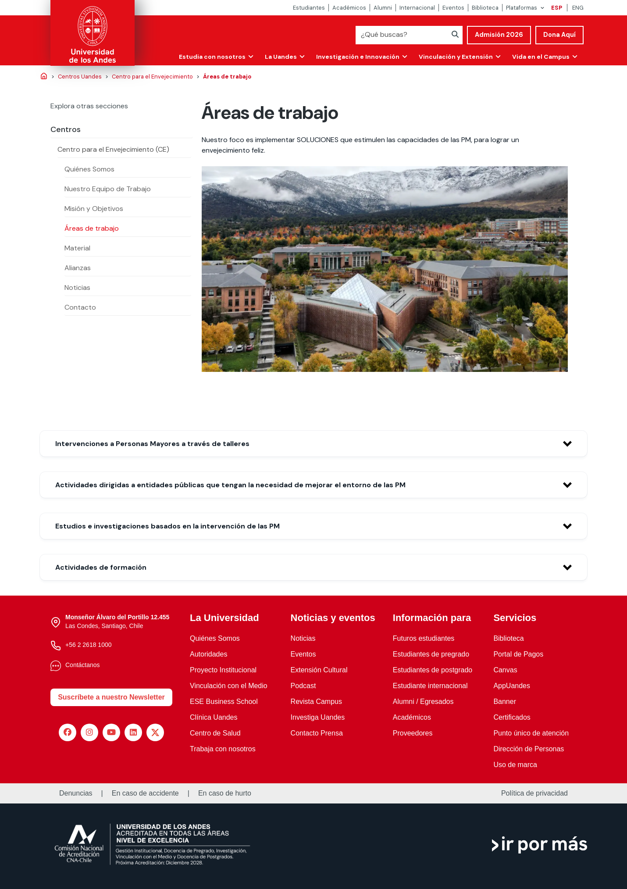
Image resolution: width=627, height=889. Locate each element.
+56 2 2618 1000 (88, 644)
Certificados (511, 717)
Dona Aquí (559, 35)
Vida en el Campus (540, 56)
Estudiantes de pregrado (431, 654)
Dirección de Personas (528, 749)
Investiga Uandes (318, 717)
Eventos (453, 7)
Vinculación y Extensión (454, 56)
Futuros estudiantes (424, 638)
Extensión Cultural (319, 670)
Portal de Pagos (518, 654)
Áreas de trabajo (91, 228)
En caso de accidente (145, 793)
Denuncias (76, 793)
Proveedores (413, 733)
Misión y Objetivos (93, 208)
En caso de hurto (224, 793)
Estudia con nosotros (208, 56)
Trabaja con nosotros (223, 749)
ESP (556, 7)
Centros (65, 129)
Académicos (349, 7)
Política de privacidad (534, 793)
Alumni (383, 7)
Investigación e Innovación (355, 56)
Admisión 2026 (499, 35)
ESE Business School (224, 701)
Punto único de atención (531, 733)
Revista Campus (316, 701)
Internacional (417, 7)
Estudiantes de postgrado (432, 670)
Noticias (77, 287)
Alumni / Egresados (423, 701)
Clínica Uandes (214, 717)
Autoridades (208, 654)
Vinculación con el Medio (228, 685)
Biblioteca (485, 7)
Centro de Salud (215, 733)
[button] (313, 444)
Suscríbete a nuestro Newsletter (111, 697)
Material (77, 248)
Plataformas (521, 7)
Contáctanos (82, 664)
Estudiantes (309, 7)
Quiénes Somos (89, 169)
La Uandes (277, 56)
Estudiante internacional (430, 685)
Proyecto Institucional (223, 670)
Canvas (505, 670)
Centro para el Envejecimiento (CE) (113, 149)
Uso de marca (515, 764)
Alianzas (77, 267)
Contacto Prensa (317, 733)
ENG (578, 7)
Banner (504, 701)
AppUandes (511, 685)
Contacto (80, 307)
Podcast (303, 685)
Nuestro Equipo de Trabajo (107, 188)
